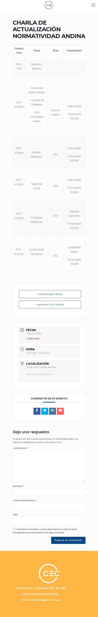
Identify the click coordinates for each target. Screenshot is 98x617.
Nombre (18, 486)
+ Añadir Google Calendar (50, 294)
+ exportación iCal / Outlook (50, 304)
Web (15, 514)
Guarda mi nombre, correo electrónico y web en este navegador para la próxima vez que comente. (45, 531)
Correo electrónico (24, 500)
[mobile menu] (93, 5)
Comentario (20, 448)
